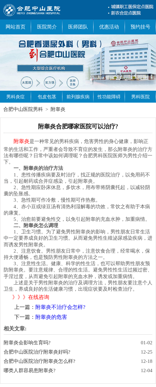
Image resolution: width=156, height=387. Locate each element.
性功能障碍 (109, 96)
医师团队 (78, 26)
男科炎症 (15, 96)
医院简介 (47, 26)
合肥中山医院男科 (23, 109)
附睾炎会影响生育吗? (27, 342)
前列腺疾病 (78, 96)
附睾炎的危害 (51, 317)
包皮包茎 (47, 96)
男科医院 (140, 96)
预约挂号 (140, 26)
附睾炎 (58, 109)
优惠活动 (109, 26)
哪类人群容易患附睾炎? (30, 370)
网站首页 (15, 26)
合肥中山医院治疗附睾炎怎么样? (39, 361)
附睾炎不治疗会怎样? (60, 307)
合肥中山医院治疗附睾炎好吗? (37, 352)
